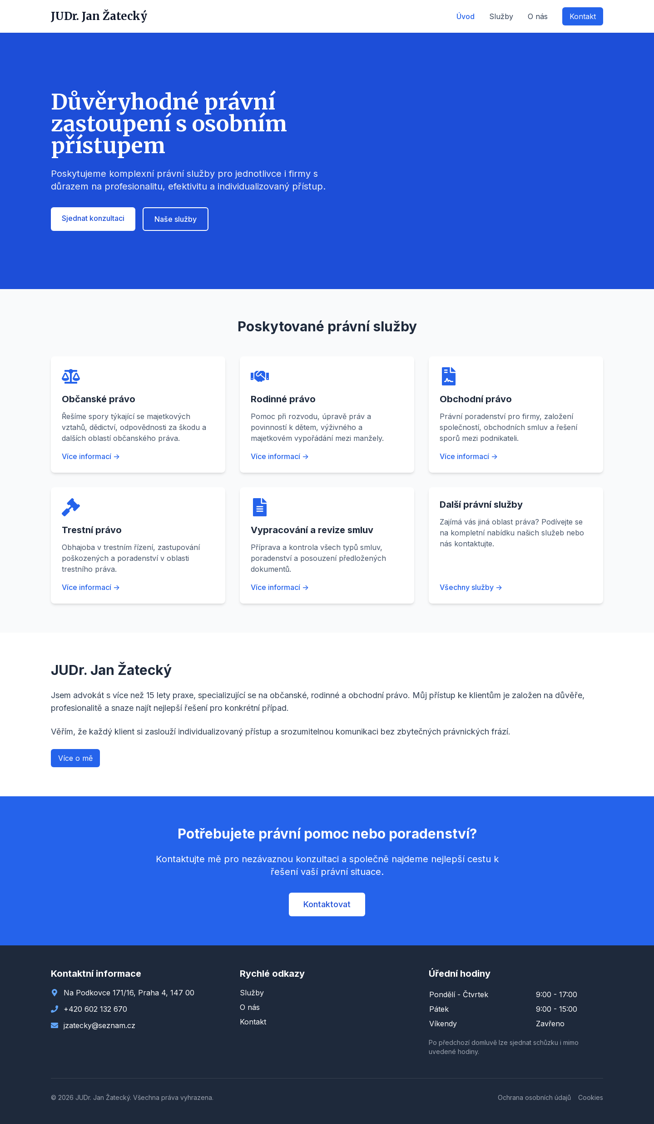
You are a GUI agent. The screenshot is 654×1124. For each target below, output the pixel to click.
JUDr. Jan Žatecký (99, 16)
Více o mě (75, 758)
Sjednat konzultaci (93, 218)
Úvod (465, 16)
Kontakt (583, 16)
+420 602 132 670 (95, 1009)
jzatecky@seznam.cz (99, 1025)
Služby (501, 16)
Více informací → (91, 456)
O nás (538, 16)
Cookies (590, 1097)
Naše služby (175, 219)
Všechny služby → (471, 587)
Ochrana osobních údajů (534, 1097)
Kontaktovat (327, 904)
